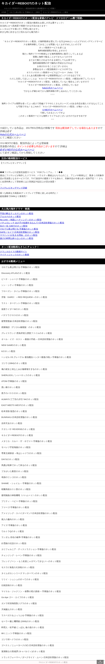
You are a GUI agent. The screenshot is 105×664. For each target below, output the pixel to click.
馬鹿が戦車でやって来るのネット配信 (19, 465)
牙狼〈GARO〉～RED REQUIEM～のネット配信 (24, 297)
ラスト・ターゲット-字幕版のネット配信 (20, 303)
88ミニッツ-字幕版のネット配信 (16, 633)
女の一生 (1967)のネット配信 (13, 226)
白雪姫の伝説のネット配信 (13, 543)
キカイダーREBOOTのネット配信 (55, 12)
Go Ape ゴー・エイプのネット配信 (17, 597)
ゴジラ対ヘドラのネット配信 (14, 639)
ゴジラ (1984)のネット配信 (14, 363)
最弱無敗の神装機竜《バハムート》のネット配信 (24, 495)
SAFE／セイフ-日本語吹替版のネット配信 (19, 232)
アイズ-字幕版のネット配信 (14, 525)
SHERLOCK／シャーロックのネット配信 (20, 375)
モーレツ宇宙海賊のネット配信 (15, 447)
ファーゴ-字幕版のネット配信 (15, 507)
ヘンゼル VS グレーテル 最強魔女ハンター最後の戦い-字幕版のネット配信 (36, 357)
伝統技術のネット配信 (11, 585)
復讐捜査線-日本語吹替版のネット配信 (19, 321)
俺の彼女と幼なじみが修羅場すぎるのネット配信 (24, 369)
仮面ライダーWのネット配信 (14, 309)
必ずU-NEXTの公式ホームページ (17, 149)
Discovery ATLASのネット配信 (15, 273)
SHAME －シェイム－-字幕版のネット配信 (21, 483)
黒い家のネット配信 (10, 387)
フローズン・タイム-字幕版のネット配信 (20, 291)
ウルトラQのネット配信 (12, 531)
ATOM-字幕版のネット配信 (14, 381)
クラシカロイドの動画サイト (13, 251)
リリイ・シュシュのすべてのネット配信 (20, 579)
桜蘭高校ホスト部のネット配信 (15, 489)
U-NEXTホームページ (52, 109)
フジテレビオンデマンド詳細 (13, 188)
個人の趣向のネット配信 (12, 519)
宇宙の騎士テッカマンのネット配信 (16, 213)
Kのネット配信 (8, 351)
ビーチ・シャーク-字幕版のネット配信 (19, 279)
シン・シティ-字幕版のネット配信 (17, 285)
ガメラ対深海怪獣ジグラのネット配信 (19, 603)
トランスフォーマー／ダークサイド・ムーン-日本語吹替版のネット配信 (35, 657)
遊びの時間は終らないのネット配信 (16, 238)
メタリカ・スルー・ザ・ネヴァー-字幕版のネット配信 (26, 441)
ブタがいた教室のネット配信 (14, 471)
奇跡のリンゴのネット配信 (13, 477)
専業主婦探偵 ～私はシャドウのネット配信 (21, 453)
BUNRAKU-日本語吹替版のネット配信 (19, 417)
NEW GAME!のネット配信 (13, 345)
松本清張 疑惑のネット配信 (14, 411)
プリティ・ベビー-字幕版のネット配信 (19, 501)
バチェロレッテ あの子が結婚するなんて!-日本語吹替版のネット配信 (32, 223)
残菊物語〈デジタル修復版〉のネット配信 (21, 327)
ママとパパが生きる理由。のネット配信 (18, 235)
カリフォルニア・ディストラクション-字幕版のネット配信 (28, 549)
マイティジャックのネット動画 (14, 254)
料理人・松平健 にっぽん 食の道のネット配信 (22, 627)
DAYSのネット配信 (10, 459)
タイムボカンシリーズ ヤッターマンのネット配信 (24, 573)
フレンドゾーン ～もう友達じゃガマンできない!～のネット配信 (31, 561)
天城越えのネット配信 (11, 609)
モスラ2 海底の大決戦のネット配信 (17, 567)
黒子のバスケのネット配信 (13, 393)
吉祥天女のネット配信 (11, 423)
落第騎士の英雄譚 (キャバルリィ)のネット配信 (23, 651)
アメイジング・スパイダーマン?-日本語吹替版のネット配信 (29, 513)
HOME (3, 12)
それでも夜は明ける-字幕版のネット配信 (24, 12)
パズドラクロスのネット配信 (14, 315)
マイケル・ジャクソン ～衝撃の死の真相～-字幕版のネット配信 (31, 591)
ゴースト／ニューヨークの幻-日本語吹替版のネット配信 (27, 645)
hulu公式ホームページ (52, 88)
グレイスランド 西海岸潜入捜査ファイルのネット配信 (26, 333)
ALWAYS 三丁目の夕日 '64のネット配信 (20, 399)
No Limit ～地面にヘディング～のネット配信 (20, 219)
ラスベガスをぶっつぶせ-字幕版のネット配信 (22, 615)
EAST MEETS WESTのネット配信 (17, 405)
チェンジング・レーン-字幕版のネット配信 (21, 555)
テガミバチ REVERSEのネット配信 (18, 429)
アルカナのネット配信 (10, 216)
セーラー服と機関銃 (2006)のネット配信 (20, 621)
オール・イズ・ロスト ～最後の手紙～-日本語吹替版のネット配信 (32, 339)
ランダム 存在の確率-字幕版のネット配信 (20, 537)
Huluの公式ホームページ (13, 134)
